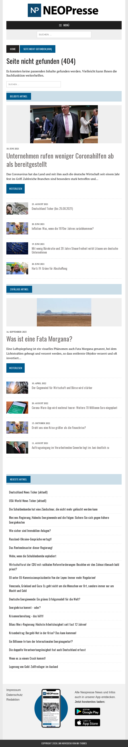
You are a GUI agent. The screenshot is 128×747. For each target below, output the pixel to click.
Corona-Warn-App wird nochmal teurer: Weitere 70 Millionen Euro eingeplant (74, 408)
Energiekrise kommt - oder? (25, 607)
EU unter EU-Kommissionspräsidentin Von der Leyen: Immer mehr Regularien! (52, 577)
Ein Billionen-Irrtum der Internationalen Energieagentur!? (41, 641)
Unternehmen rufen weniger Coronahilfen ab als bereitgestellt (60, 160)
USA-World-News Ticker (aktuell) (27, 501)
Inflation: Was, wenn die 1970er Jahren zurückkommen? (63, 228)
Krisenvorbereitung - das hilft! (26, 616)
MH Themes (81, 743)
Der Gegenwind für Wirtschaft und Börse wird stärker (62, 388)
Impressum (13, 690)
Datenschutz (14, 694)
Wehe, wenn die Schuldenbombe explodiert (32, 556)
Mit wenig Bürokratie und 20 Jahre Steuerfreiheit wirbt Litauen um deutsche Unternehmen (75, 250)
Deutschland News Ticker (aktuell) (28, 492)
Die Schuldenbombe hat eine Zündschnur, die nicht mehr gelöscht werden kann (53, 509)
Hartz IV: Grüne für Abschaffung (49, 268)
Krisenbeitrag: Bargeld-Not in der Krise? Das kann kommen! (42, 633)
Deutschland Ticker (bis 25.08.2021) (52, 208)
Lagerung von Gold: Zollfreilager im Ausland (33, 666)
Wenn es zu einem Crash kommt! (27, 658)
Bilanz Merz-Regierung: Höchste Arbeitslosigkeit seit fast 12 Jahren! (47, 624)
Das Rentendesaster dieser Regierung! (30, 548)
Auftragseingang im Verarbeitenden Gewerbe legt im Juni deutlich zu (70, 447)
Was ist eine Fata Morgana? (39, 338)
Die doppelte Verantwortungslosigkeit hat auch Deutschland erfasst (47, 650)
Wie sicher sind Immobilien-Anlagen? (30, 530)
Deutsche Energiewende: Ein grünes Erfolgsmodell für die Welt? (44, 599)
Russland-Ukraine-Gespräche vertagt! (30, 539)
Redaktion (12, 699)
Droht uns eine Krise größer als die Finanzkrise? (59, 427)
